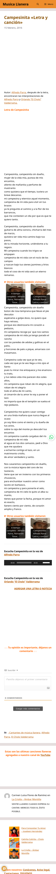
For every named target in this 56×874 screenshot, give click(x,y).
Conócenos (29, 856)
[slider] (24, 562)
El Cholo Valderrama (22, 736)
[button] (38, 4)
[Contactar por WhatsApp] (51, 437)
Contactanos (11, 859)
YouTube (45, 755)
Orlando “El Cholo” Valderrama (22, 581)
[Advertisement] (28, 62)
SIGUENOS (26, 859)
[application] (28, 562)
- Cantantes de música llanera (24, 732)
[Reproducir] (7, 562)
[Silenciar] (40, 562)
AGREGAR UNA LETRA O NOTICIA (33, 588)
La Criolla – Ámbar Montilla (26, 799)
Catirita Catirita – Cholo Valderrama (28, 835)
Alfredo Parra (19, 92)
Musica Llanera (15, 4)
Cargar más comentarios (28, 709)
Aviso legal (43, 856)
